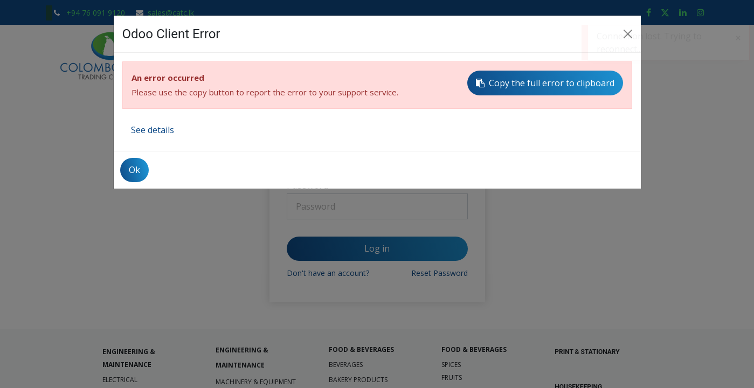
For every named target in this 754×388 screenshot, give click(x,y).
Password (308, 186)
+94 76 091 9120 (96, 13)
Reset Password (439, 273)
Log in (377, 248)
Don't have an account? (328, 273)
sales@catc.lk (171, 13)
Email (298, 138)
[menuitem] (201, 56)
